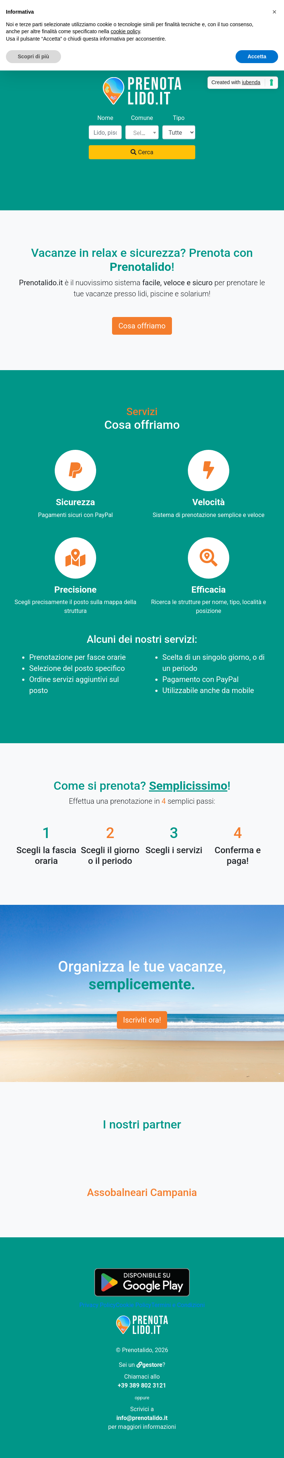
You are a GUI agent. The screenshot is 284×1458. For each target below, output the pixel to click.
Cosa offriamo (141, 325)
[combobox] (141, 132)
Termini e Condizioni (178, 1305)
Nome (105, 117)
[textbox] (141, 133)
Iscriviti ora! (142, 1020)
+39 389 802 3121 (142, 1385)
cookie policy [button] (125, 31)
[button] (274, 12)
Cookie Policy (133, 1305)
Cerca (142, 152)
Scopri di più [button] (33, 56)
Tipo (179, 117)
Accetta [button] (256, 56)
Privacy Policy (97, 1305)
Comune (142, 117)
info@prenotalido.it (142, 1417)
